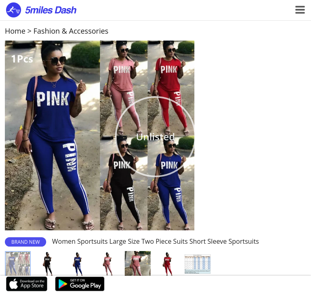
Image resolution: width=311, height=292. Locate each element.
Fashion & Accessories (71, 31)
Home (15, 31)
